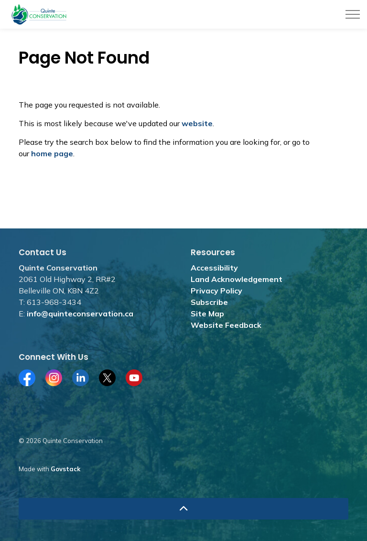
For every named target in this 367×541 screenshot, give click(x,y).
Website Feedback (226, 325)
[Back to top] (183, 508)
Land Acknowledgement (236, 279)
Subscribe (209, 302)
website (197, 123)
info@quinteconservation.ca (80, 313)
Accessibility (214, 267)
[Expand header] (352, 14)
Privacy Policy (216, 290)
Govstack (65, 469)
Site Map (207, 313)
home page (52, 153)
